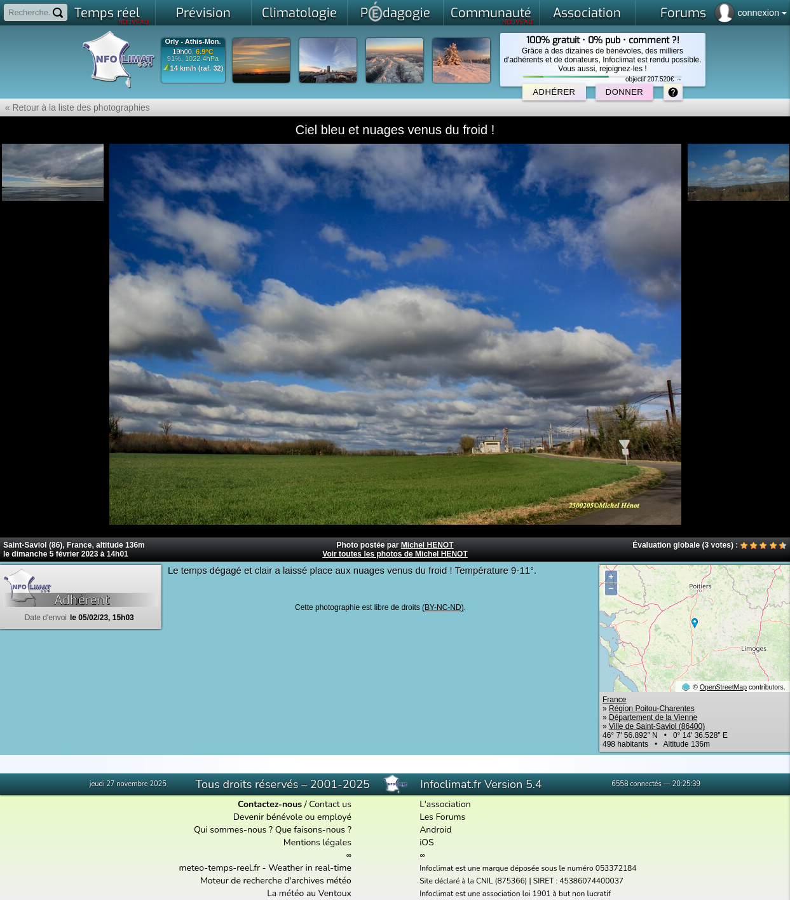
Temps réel (111, 15)
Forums (683, 13)
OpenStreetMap (723, 687)
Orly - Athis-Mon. (193, 41)
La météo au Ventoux (309, 893)
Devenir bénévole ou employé (292, 817)
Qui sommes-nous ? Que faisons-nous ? (272, 830)
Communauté (492, 15)
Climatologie (299, 13)
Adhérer (554, 92)
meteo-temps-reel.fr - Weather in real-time (265, 868)
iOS (426, 842)
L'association (445, 804)
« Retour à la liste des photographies (75, 107)
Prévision (203, 13)
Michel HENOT (427, 545)
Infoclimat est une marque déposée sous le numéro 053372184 (527, 868)
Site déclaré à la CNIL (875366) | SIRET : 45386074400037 (521, 881)
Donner (624, 92)
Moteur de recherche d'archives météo (275, 881)
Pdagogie (395, 11)
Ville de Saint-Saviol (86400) (657, 726)
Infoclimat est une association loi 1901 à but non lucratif (515, 894)
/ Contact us (294, 804)
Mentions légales (317, 842)
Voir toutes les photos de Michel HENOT (394, 554)
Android (435, 830)
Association (587, 13)
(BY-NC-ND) (443, 607)
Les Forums (442, 817)
